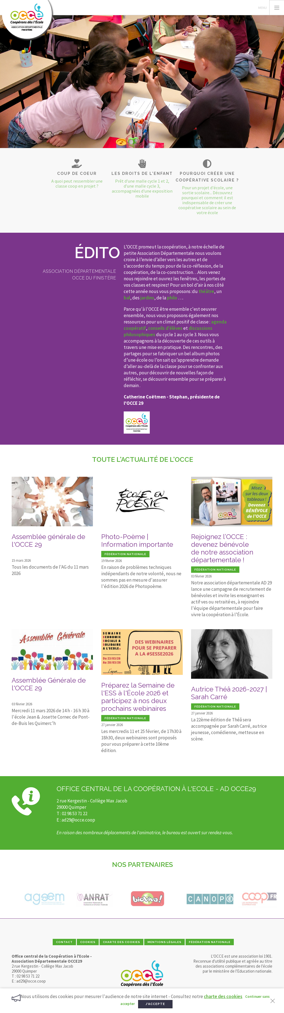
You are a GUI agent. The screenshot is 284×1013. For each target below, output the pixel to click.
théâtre (206, 291)
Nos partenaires (142, 865)
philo (172, 298)
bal (127, 298)
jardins (147, 298)
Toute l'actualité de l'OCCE (142, 459)
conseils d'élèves (165, 328)
